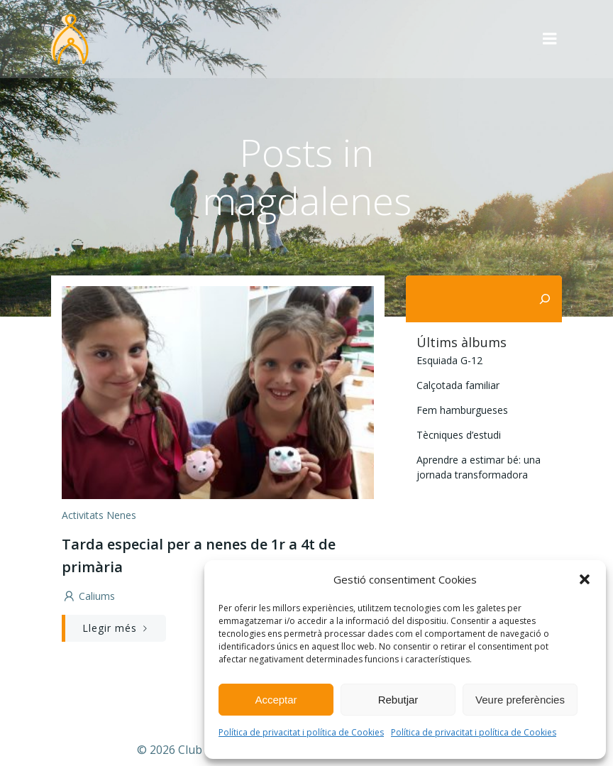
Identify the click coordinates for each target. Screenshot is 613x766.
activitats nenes (99, 515)
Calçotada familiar (457, 385)
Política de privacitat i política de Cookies (301, 732)
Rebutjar (398, 700)
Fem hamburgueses (462, 410)
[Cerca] (545, 298)
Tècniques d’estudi (458, 435)
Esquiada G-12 (449, 360)
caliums (88, 596)
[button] (585, 579)
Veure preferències (520, 700)
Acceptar (276, 700)
